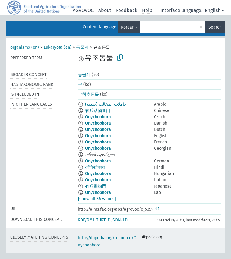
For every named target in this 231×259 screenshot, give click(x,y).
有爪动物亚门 (97, 110)
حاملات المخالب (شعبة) (106, 104)
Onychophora (98, 116)
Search (215, 27)
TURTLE (103, 220)
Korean (127, 27)
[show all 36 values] (97, 198)
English (212, 10)
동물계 (82, 47)
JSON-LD (119, 220)
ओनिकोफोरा (95, 167)
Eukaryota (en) (58, 47)
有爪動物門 (95, 186)
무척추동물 (88, 94)
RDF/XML (86, 220)
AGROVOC (83, 10)
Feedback (126, 10)
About (104, 10)
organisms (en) (24, 47)
